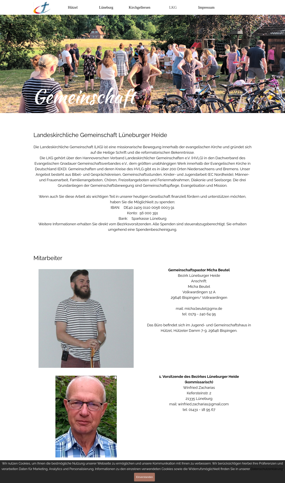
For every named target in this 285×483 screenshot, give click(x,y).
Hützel (73, 7)
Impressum (206, 7)
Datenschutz (73, 24)
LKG (173, 7)
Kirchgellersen (139, 7)
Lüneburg (106, 7)
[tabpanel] (142, 128)
